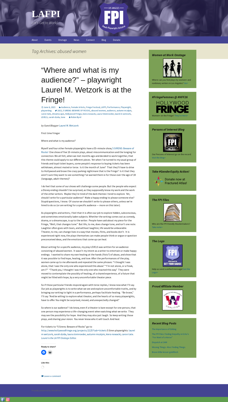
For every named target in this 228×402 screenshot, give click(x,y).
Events (47, 39)
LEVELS (44, 117)
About (35, 39)
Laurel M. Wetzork (69, 125)
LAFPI (103, 107)
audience (111, 110)
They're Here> (181, 115)
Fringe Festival (93, 107)
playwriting (46, 110)
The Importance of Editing (164, 329)
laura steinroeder (76, 334)
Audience (65, 107)
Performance (113, 107)
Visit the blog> (159, 157)
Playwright (126, 107)
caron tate (46, 113)
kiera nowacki (89, 113)
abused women (98, 110)
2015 (59, 110)
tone (63, 117)
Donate (116, 39)
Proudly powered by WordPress (47, 390)
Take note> (157, 227)
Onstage (62, 39)
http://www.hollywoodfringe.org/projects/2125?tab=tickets (74, 330)
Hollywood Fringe (73, 113)
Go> (186, 83)
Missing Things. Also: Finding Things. (169, 347)
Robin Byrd (76, 117)
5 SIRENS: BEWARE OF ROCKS (76, 110)
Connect (90, 39)
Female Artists (78, 107)
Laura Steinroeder (105, 113)
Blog (103, 39)
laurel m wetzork (123, 113)
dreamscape (58, 113)
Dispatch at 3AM (159, 342)
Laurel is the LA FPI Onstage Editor (58, 338)
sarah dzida (54, 117)
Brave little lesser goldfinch (165, 352)
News (76, 39)
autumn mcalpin (124, 110)
